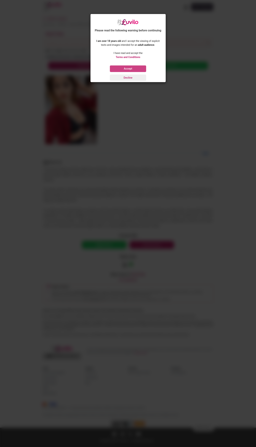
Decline (128, 77)
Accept (128, 68)
